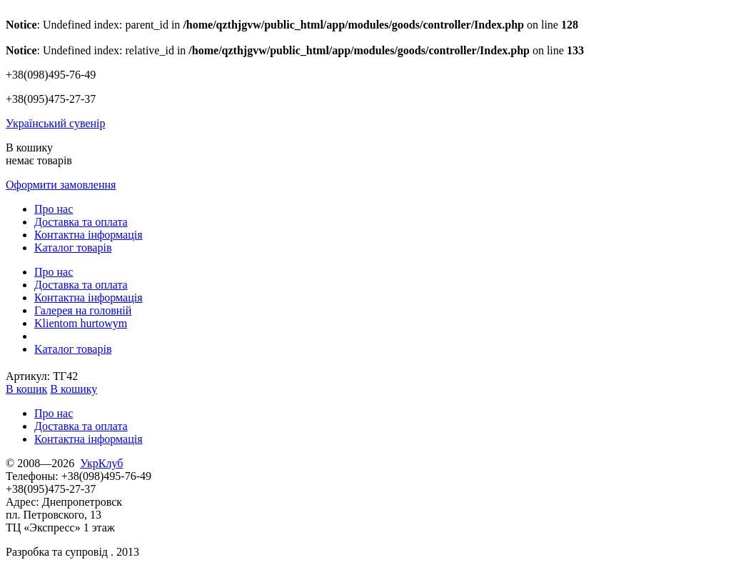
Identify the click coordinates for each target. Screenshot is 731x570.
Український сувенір (56, 123)
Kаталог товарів (72, 247)
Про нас (53, 209)
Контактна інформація (88, 235)
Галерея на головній (82, 310)
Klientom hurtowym (80, 323)
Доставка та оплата (81, 222)
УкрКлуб (101, 463)
